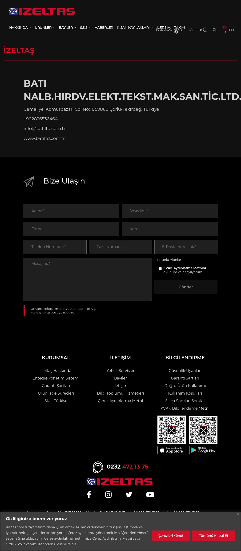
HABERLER (104, 27)
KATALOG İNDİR (169, 30)
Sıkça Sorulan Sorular (185, 401)
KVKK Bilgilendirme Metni (185, 408)
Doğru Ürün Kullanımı (185, 386)
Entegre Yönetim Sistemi (55, 378)
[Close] (238, 514)
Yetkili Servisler (120, 370)
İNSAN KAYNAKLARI (133, 27)
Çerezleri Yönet (170, 536)
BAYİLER (66, 27)
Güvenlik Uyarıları (185, 370)
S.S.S (84, 27)
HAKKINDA (18, 27)
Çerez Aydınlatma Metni (120, 401)
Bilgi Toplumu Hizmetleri (120, 393)
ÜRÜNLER (43, 27)
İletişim (121, 386)
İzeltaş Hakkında (55, 370)
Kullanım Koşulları (185, 393)
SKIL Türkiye (56, 401)
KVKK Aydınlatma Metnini (184, 276)
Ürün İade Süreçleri (56, 393)
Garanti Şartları (56, 386)
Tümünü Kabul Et (213, 536)
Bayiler (120, 378)
